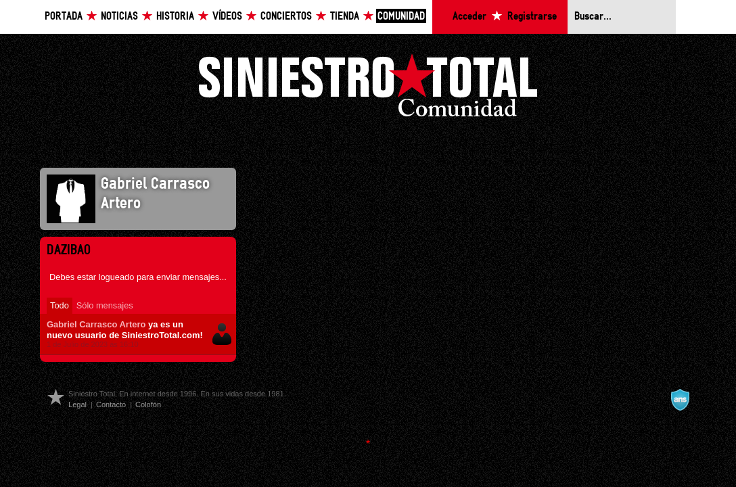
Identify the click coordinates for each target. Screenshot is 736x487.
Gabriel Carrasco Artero (96, 324)
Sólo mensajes (104, 305)
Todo (59, 305)
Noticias (119, 16)
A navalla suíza (679, 400)
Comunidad (401, 16)
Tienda (344, 16)
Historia (175, 16)
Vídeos (227, 16)
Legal (77, 404)
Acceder (469, 16)
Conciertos (286, 16)
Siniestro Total (368, 89)
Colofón (148, 404)
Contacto (111, 404)
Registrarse (532, 16)
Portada (64, 16)
